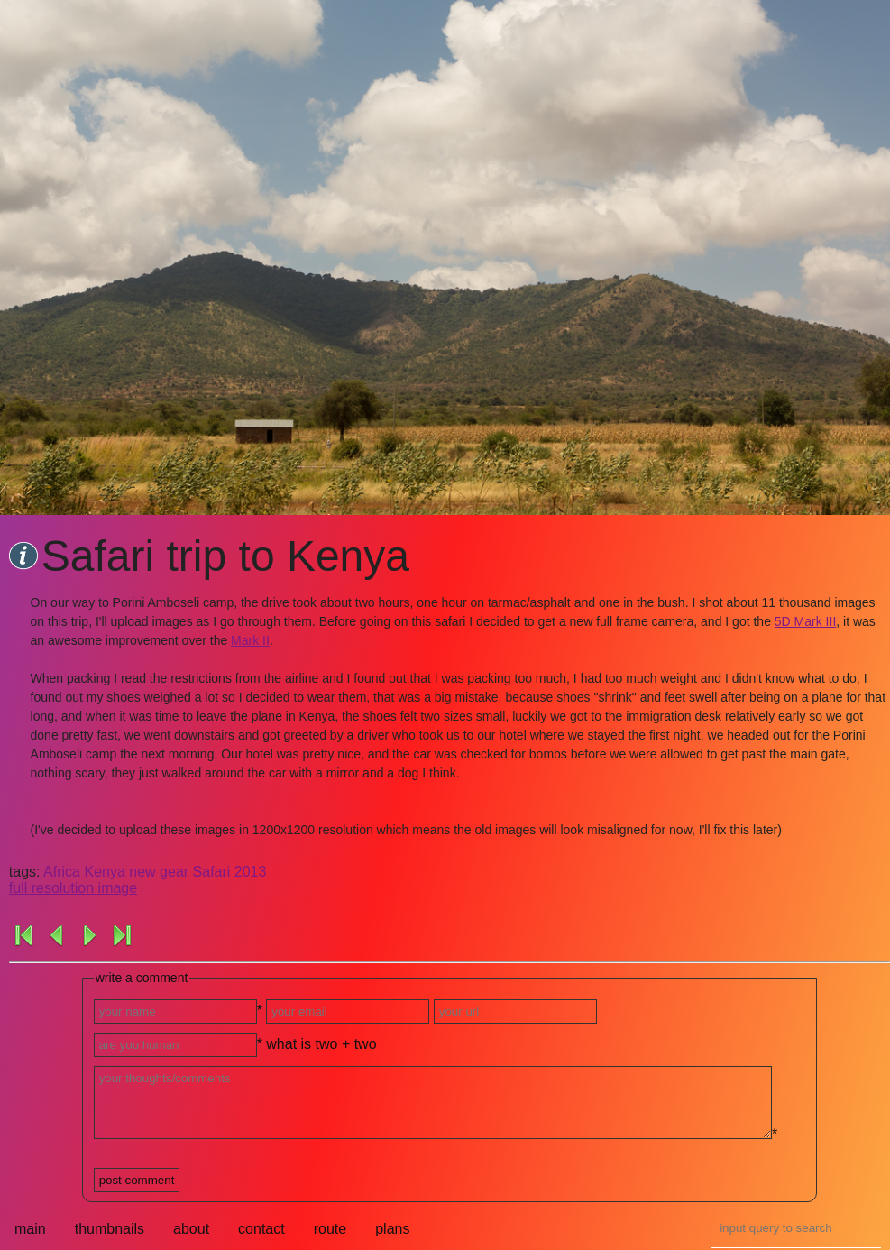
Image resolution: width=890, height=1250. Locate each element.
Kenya (104, 871)
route (330, 1228)
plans (392, 1228)
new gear (158, 871)
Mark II (250, 640)
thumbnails (109, 1228)
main (30, 1228)
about (191, 1228)
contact (261, 1228)
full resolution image (73, 888)
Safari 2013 (230, 871)
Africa (61, 871)
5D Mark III (805, 621)
